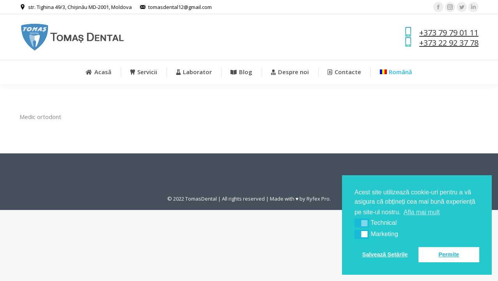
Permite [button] (448, 254)
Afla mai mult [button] (422, 212)
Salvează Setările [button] (385, 254)
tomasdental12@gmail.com (180, 7)
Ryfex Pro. (319, 198)
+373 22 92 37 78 (449, 42)
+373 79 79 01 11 (449, 32)
